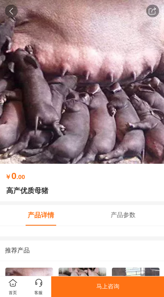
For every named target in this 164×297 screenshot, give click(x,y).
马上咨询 (107, 286)
